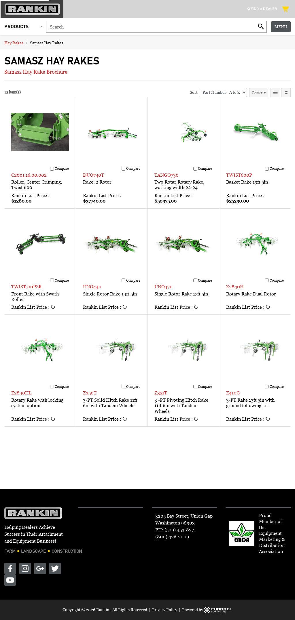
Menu (281, 26)
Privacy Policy (164, 609)
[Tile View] (286, 92)
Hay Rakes (13, 42)
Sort (194, 92)
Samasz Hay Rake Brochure (35, 72)
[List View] (275, 92)
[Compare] (52, 169)
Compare (259, 92)
